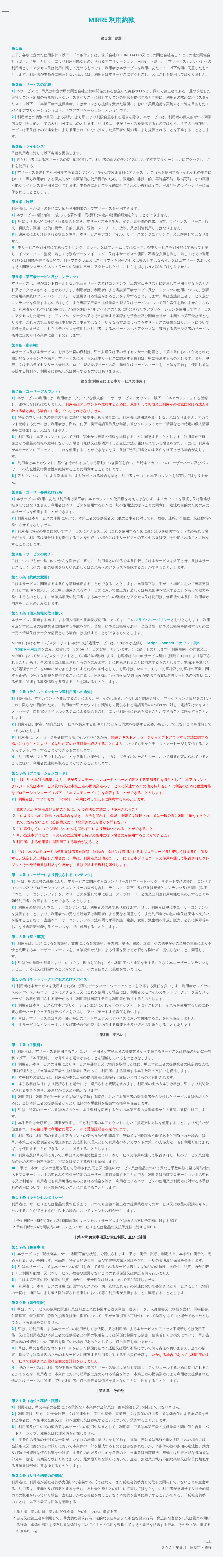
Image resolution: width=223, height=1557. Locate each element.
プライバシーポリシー (153, 619)
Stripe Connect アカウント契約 (174, 643)
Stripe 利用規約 (28, 649)
